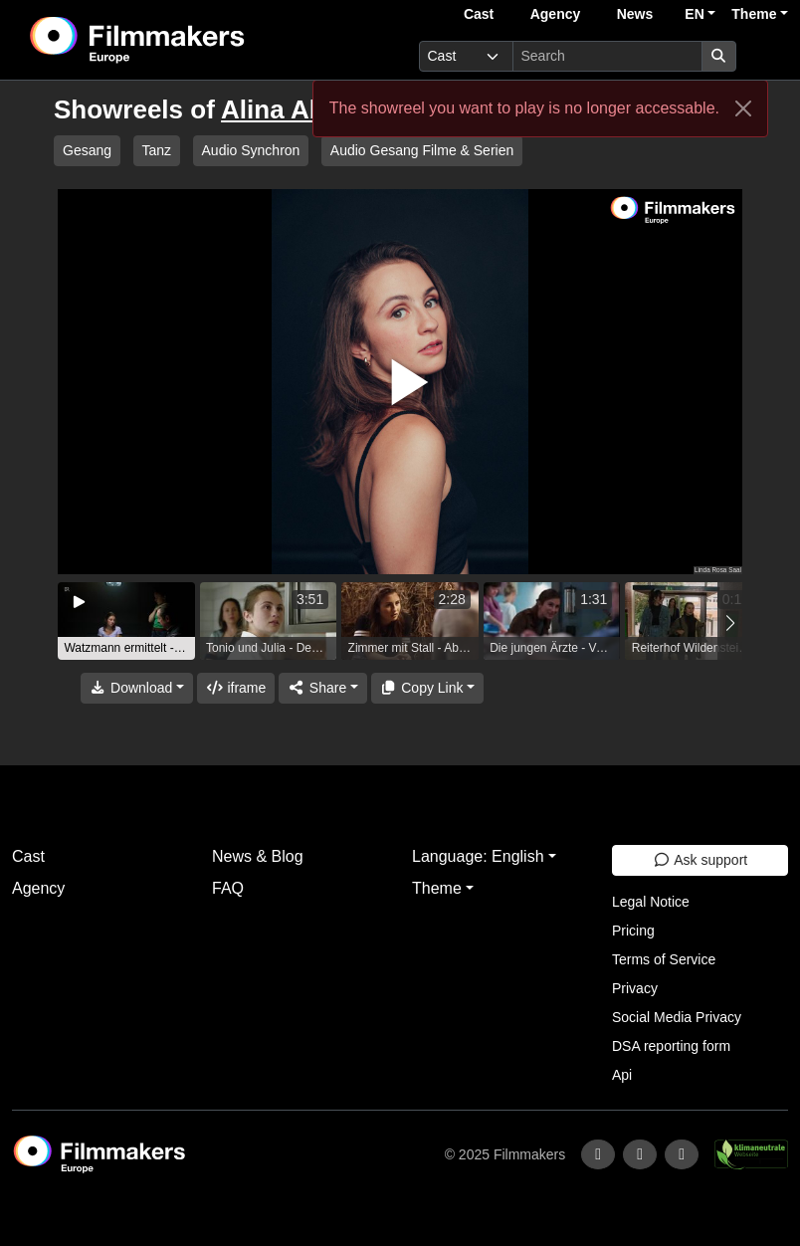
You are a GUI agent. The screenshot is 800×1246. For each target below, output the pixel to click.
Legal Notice (651, 902)
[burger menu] (766, 56)
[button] (729, 623)
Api (622, 1075)
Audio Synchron (251, 150)
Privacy (635, 988)
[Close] (743, 108)
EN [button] (694, 14)
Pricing (633, 930)
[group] (126, 621)
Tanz (157, 150)
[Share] (322, 688)
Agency (555, 14)
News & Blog (257, 856)
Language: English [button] (478, 856)
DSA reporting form (671, 1046)
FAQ (228, 888)
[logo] (186, 40)
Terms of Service (663, 959)
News (635, 14)
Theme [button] (753, 14)
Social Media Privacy (676, 1017)
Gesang (87, 150)
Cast (479, 14)
